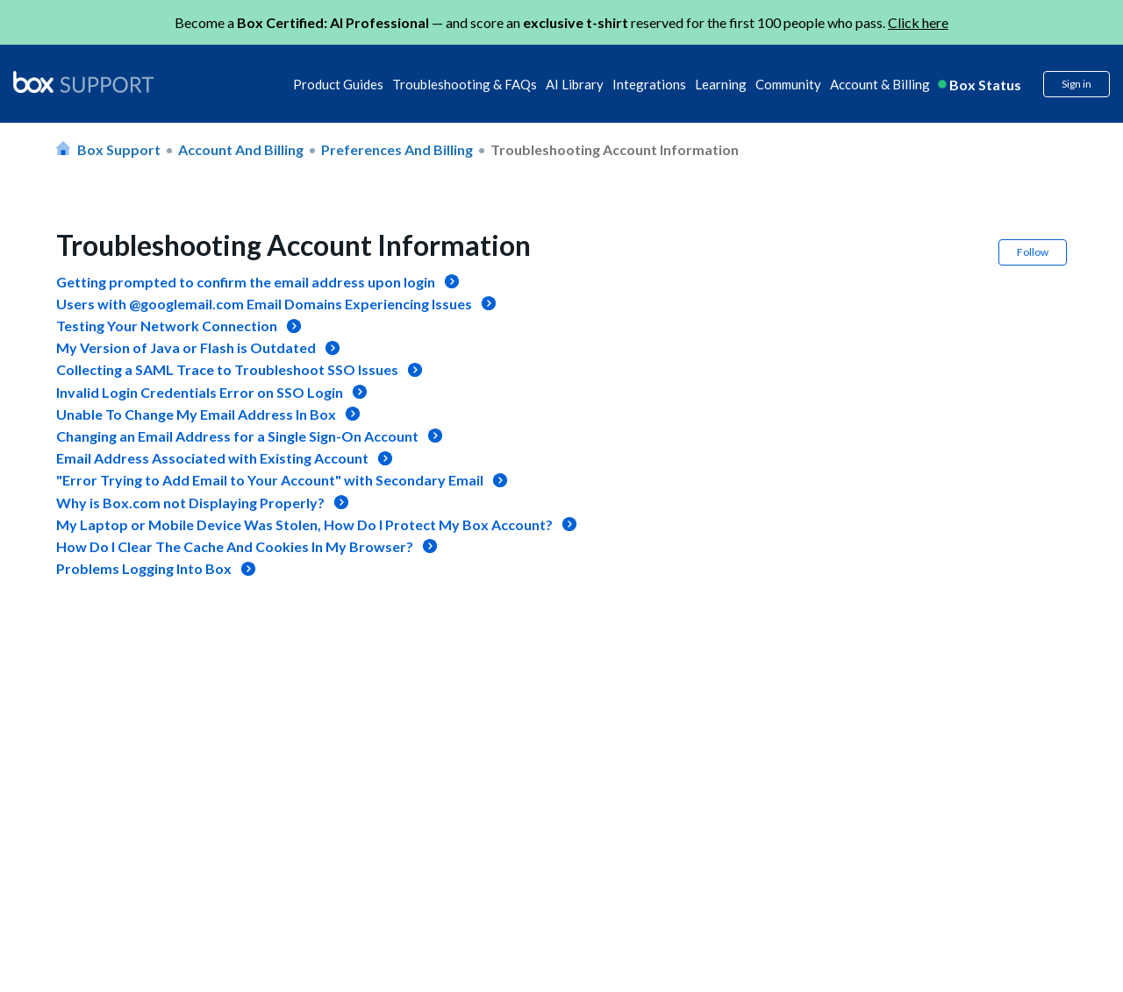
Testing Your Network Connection (166, 325)
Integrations (649, 84)
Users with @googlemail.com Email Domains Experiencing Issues (264, 303)
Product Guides (338, 84)
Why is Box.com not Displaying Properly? (190, 502)
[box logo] (83, 81)
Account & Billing (880, 84)
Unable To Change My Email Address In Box (196, 414)
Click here (918, 22)
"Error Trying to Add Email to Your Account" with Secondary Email (269, 479)
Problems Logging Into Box (144, 568)
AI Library (575, 84)
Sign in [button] (1076, 83)
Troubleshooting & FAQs (464, 84)
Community (788, 84)
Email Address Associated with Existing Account (212, 458)
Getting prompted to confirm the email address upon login (245, 281)
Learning (721, 84)
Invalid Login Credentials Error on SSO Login (199, 392)
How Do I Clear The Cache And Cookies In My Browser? (234, 546)
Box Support (119, 149)
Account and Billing (241, 149)
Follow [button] (1032, 252)
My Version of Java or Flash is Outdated (186, 347)
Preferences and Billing (397, 149)
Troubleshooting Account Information (614, 149)
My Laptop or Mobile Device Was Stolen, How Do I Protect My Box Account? (304, 524)
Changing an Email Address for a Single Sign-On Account (237, 436)
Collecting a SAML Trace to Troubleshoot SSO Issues (227, 369)
